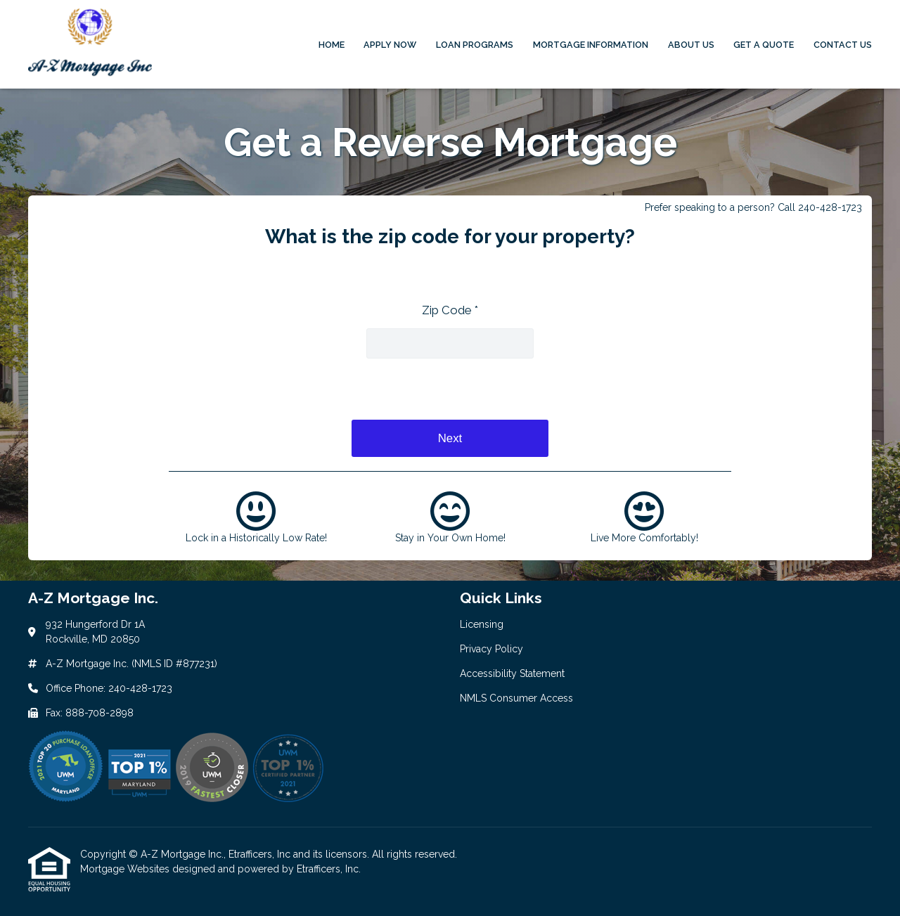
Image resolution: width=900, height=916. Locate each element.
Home (332, 44)
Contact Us (843, 44)
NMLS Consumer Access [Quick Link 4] (516, 698)
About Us (691, 44)
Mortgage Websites (126, 869)
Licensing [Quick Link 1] (481, 624)
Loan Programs (474, 44)
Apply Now (390, 44)
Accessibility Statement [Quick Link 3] (512, 673)
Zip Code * (450, 310)
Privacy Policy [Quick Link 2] (491, 648)
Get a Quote (763, 44)
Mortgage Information (590, 44)
